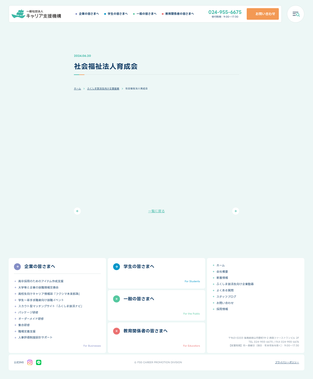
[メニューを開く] (295, 14)
